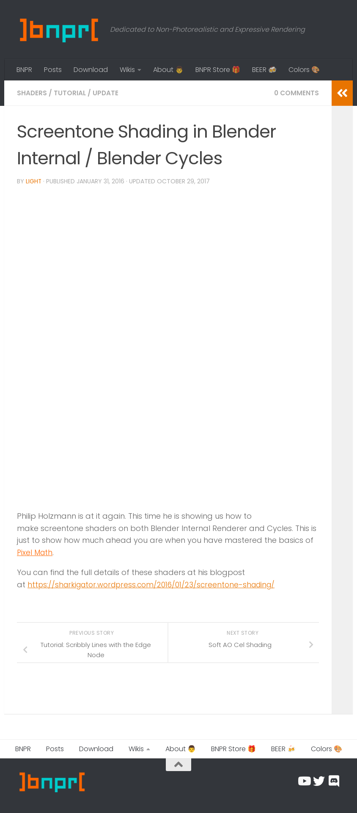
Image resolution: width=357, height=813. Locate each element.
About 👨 (168, 70)
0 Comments (296, 93)
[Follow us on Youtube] (304, 781)
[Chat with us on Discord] (334, 781)
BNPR (24, 70)
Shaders (32, 93)
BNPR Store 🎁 (217, 70)
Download (91, 70)
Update (106, 93)
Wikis (127, 70)
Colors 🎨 (304, 70)
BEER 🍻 (264, 70)
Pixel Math (35, 552)
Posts (53, 70)
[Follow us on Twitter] (319, 781)
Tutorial (70, 93)
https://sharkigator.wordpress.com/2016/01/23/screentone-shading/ (156, 584)
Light (34, 181)
